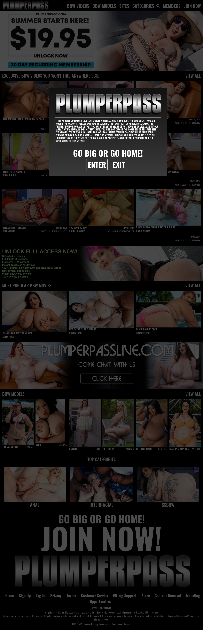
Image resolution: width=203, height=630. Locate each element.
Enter (97, 164)
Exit (119, 164)
